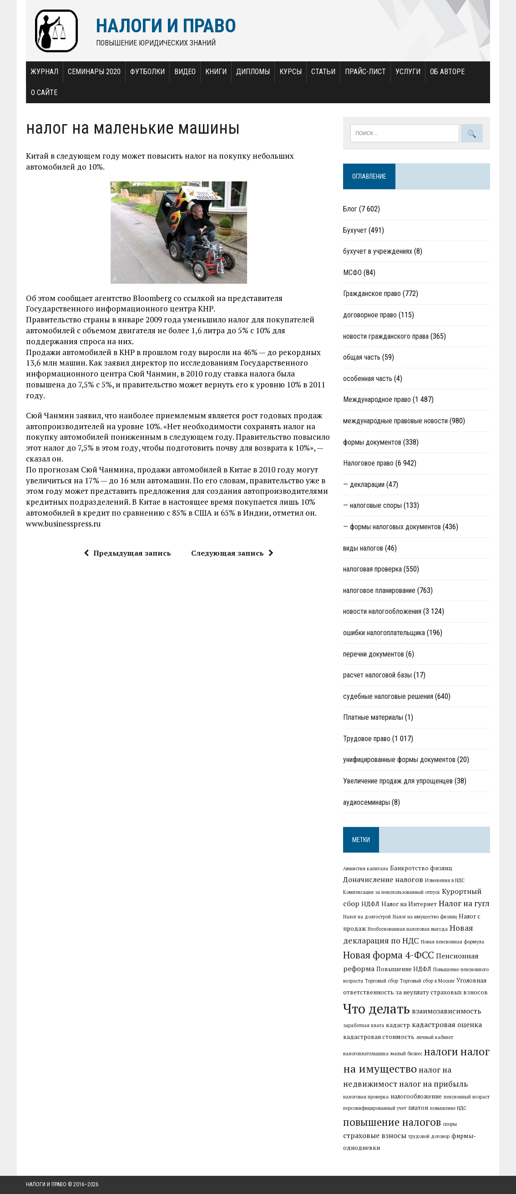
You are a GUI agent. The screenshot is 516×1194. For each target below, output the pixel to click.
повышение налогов (392, 1122)
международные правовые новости (395, 420)
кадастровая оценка (447, 1024)
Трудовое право (366, 738)
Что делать (376, 1008)
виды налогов (363, 548)
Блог (350, 209)
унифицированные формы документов (399, 759)
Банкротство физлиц (421, 868)
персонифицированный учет (374, 1108)
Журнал (44, 71)
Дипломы (253, 71)
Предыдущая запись (127, 553)
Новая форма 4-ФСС (388, 954)
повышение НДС (448, 1108)
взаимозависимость (446, 1011)
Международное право (377, 399)
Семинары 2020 (94, 71)
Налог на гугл (464, 903)
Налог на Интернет (409, 904)
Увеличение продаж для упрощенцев (398, 781)
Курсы (290, 71)
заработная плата (363, 1025)
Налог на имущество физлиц (425, 916)
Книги (216, 71)
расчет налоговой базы (377, 675)
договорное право (370, 315)
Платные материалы (373, 717)
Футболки (147, 71)
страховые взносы (374, 1135)
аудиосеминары (366, 802)
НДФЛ (370, 904)
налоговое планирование (379, 590)
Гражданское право (372, 293)
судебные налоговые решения (388, 696)
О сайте (44, 92)
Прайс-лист (365, 71)
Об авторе (447, 71)
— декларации (363, 484)
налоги (441, 1051)
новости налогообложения (382, 611)
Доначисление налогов (383, 879)
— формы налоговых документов (392, 526)
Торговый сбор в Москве (427, 981)
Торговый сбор (381, 981)
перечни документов (373, 654)
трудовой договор (429, 1136)
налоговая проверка (372, 569)
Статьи (323, 71)
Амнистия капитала (365, 868)
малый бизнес (406, 1053)
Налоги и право (46, 1184)
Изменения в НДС (445, 880)
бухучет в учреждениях (377, 251)
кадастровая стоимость (379, 1037)
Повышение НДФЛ (403, 969)
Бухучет (355, 230)
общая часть (361, 357)
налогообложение (416, 1096)
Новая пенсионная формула (452, 941)
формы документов (372, 442)
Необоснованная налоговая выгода (408, 929)
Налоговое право (368, 463)
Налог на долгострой (367, 916)
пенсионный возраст (467, 1097)
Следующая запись (232, 553)
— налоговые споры (372, 505)
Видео (185, 71)
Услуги (407, 71)
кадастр (398, 1025)
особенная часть (367, 378)
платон (418, 1108)
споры (450, 1124)
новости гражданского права (386, 336)
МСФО (352, 272)
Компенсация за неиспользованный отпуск (391, 892)
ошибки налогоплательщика (384, 632)
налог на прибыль (433, 1084)
